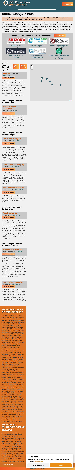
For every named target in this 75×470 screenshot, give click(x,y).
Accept (61, 465)
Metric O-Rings (56, 17)
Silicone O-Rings (30, 17)
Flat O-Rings (31, 19)
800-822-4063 (18, 251)
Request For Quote (68, 4)
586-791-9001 (19, 190)
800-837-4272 (6, 75)
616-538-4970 (17, 140)
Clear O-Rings (65, 17)
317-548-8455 (13, 110)
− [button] (31, 68)
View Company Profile (8, 77)
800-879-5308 (16, 284)
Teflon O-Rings (21, 17)
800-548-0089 (15, 167)
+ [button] (31, 66)
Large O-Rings (47, 17)
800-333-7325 (16, 215)
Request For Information (24, 66)
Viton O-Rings (39, 17)
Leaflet (70, 100)
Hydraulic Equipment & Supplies (19, 19)
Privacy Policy (38, 461)
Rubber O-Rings (40, 19)
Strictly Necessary (38, 465)
